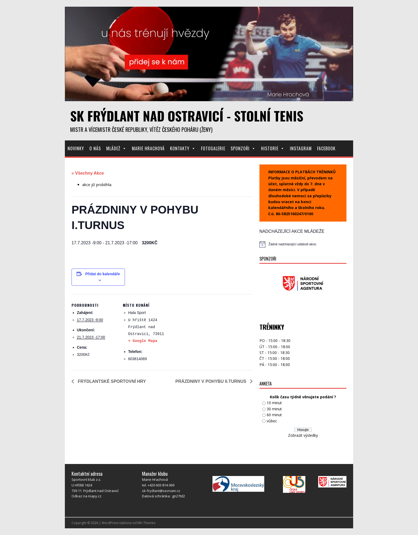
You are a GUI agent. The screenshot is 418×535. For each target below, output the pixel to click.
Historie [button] (273, 148)
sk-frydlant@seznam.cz (161, 490)
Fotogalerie (213, 148)
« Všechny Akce (88, 173)
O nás (95, 148)
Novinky (76, 148)
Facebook (326, 148)
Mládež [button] (116, 148)
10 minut (274, 402)
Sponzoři (243, 148)
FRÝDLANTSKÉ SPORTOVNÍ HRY (111, 381)
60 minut (274, 414)
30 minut (274, 408)
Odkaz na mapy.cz (86, 496)
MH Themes (146, 523)
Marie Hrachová (148, 148)
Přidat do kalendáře (102, 274)
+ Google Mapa (142, 341)
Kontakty (183, 148)
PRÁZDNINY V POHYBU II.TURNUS (211, 381)
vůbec (272, 420)
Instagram (301, 148)
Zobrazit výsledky (303, 435)
